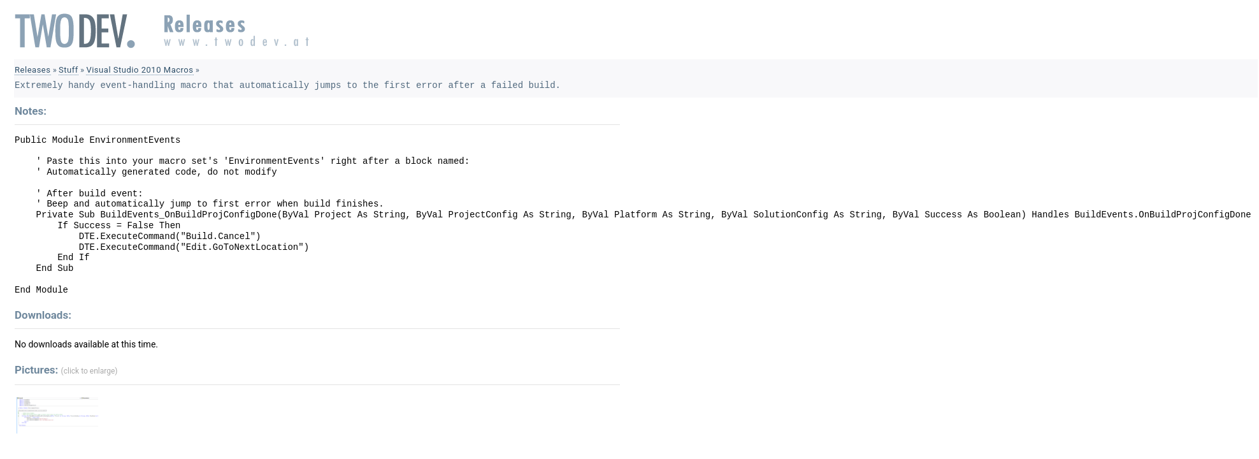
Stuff (68, 70)
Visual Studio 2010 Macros (139, 70)
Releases (33, 70)
